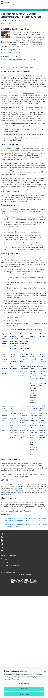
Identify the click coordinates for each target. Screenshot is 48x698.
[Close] (45, 671)
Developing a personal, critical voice (20, 67)
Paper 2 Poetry (28, 93)
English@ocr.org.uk (21, 488)
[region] (24, 683)
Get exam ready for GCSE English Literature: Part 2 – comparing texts (25, 521)
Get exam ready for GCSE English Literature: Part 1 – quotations (25, 518)
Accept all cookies (24, 694)
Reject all (24, 688)
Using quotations (14, 50)
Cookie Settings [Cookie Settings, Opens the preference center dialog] (24, 683)
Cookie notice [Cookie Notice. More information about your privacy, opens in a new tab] (16, 679)
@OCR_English (19, 490)
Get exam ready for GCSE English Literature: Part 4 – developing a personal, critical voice (26, 525)
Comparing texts (14, 52)
